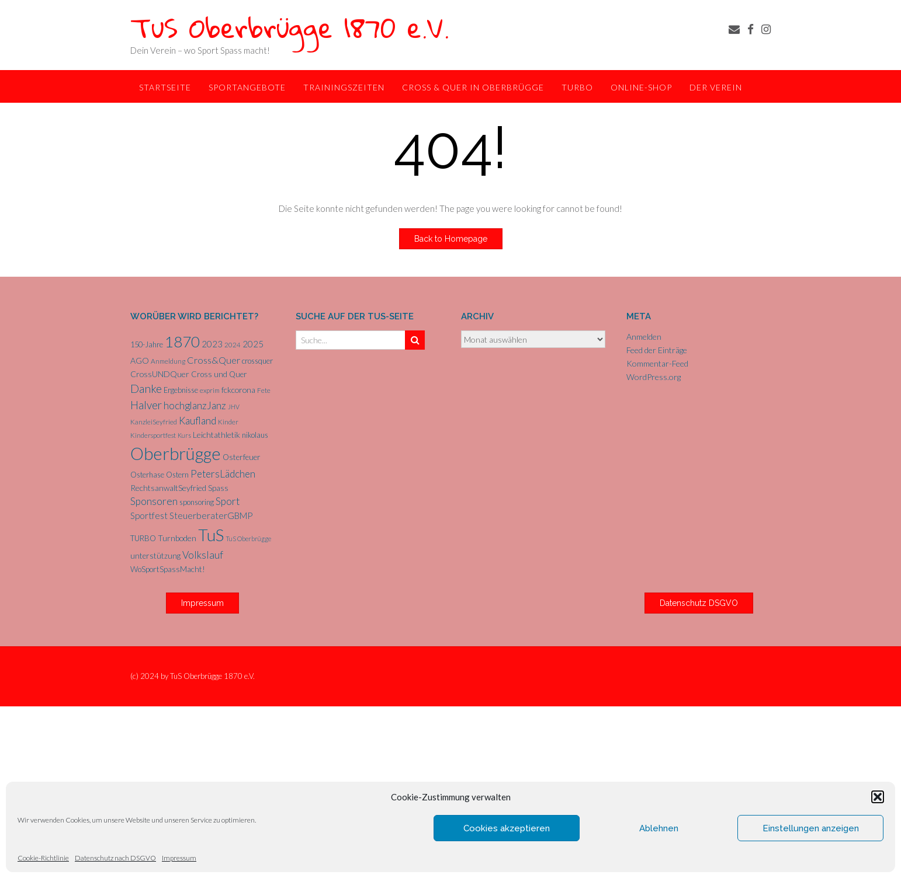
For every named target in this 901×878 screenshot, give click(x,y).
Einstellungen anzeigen (811, 828)
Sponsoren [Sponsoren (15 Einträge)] (154, 501)
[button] (877, 797)
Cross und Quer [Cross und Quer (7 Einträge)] (219, 374)
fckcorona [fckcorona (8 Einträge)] (238, 390)
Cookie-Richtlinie (43, 857)
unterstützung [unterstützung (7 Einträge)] (155, 555)
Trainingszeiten (343, 87)
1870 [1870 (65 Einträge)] (182, 341)
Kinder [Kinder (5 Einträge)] (228, 421)
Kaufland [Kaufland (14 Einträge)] (197, 420)
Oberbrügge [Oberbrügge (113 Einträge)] (175, 453)
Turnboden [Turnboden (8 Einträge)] (177, 538)
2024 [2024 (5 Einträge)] (232, 344)
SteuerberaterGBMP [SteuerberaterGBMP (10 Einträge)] (210, 515)
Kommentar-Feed (657, 363)
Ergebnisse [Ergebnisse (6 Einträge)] (181, 390)
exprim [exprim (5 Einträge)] (210, 390)
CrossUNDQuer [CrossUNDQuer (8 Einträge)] (159, 374)
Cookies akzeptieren (506, 828)
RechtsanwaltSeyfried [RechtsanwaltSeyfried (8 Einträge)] (168, 488)
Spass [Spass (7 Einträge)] (218, 488)
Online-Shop (641, 87)
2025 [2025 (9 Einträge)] (253, 344)
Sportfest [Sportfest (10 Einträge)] (149, 515)
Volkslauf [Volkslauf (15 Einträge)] (202, 555)
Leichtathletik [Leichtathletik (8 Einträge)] (216, 435)
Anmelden (643, 337)
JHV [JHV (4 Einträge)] (234, 406)
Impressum (179, 857)
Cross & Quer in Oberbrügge (473, 87)
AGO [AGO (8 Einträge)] (139, 360)
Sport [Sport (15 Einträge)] (228, 501)
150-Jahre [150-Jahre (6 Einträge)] (146, 344)
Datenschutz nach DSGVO (115, 857)
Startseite (165, 87)
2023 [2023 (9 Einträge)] (212, 344)
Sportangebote (247, 87)
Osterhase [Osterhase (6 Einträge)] (147, 474)
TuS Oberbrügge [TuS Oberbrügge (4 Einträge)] (248, 538)
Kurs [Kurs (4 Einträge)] (184, 435)
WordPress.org (653, 377)
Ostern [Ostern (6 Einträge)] (177, 474)
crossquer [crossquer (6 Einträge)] (257, 360)
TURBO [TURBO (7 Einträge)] (143, 538)
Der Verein (715, 87)
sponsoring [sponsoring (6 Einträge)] (196, 502)
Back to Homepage (450, 238)
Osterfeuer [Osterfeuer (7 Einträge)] (242, 457)
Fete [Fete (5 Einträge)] (264, 390)
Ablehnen (658, 828)
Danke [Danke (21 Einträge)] (146, 388)
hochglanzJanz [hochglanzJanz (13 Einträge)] (195, 405)
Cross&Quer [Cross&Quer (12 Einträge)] (213, 359)
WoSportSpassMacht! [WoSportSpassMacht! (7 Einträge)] (167, 569)
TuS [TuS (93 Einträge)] (211, 535)
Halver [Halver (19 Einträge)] (146, 405)
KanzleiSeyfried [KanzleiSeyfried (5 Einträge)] (153, 421)
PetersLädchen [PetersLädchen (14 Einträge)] (222, 474)
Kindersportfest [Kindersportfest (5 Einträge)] (153, 435)
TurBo (577, 87)
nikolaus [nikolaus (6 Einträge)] (255, 435)
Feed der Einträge (656, 350)
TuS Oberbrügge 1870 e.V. (289, 27)
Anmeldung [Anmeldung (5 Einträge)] (168, 361)
